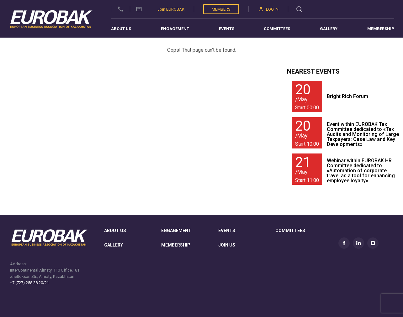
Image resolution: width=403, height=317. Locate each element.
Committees (277, 28)
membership (175, 245)
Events (226, 28)
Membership (380, 28)
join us (226, 245)
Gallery (328, 28)
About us (121, 28)
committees (290, 230)
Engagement (175, 28)
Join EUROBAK (170, 9)
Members (221, 9)
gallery (113, 245)
